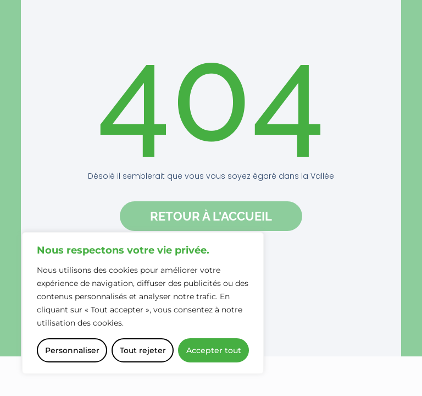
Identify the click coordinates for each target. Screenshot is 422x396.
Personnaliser (72, 350)
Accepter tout (213, 350)
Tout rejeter (143, 350)
